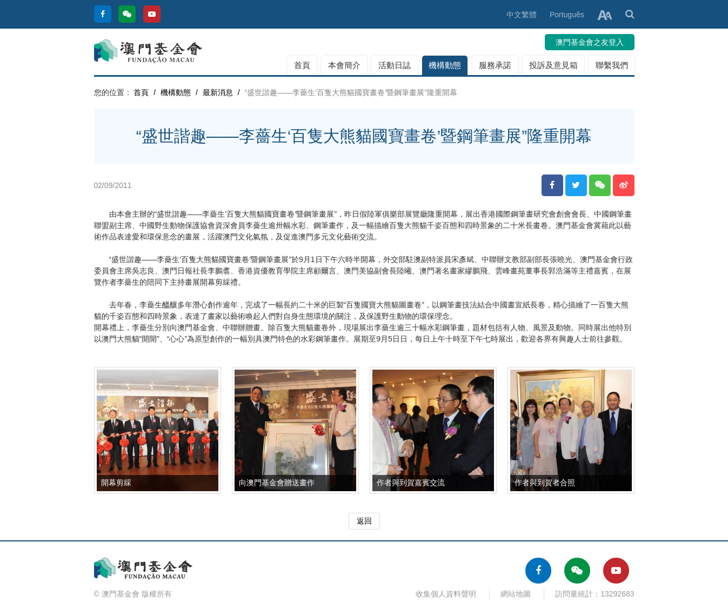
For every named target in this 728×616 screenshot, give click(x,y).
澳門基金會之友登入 (590, 42)
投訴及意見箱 (553, 65)
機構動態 (445, 65)
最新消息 (218, 92)
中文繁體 (521, 14)
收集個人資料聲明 (446, 594)
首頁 (302, 65)
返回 (364, 521)
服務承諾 (495, 65)
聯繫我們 (612, 65)
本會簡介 (344, 65)
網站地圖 (515, 594)
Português (567, 14)
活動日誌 (394, 65)
